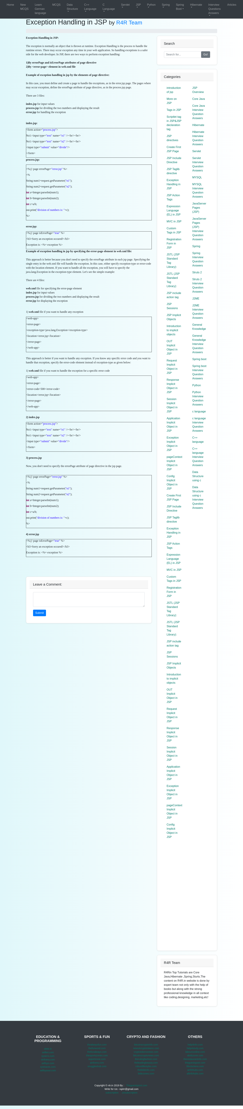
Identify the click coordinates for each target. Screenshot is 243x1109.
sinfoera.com (48, 1059)
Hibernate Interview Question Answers (198, 138)
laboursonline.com (195, 1051)
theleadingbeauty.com (146, 1062)
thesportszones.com (97, 1055)
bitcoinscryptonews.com (146, 1055)
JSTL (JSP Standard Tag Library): (173, 260)
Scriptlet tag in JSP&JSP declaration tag (174, 123)
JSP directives (172, 138)
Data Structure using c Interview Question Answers (198, 497)
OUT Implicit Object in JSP (172, 347)
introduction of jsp (174, 89)
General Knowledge (199, 326)
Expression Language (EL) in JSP (174, 210)
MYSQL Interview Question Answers (197, 190)
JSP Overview (198, 89)
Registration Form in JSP (174, 243)
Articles (231, 4)
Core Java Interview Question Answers (198, 112)
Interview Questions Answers (214, 8)
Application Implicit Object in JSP (173, 424)
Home (10, 4)
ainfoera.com (97, 1062)
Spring (166, 4)
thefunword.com (97, 1048)
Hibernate (196, 4)
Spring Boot (180, 6)
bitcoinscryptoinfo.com (146, 1044)
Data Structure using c (198, 476)
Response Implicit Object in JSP (173, 386)
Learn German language (40, 8)
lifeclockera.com (195, 1066)
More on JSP (172, 100)
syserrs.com (47, 1056)
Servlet (125, 4)
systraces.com (47, 1066)
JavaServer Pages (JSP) (199, 207)
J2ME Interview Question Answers (197, 311)
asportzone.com (97, 1059)
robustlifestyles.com (146, 1066)
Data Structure (72, 6)
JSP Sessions (172, 306)
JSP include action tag (174, 295)
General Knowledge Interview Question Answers (199, 344)
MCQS (56, 4)
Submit (39, 612)
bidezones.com (146, 1073)
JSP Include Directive (174, 160)
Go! (205, 54)
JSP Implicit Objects (174, 317)
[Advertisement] (88, 564)
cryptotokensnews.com (146, 1051)
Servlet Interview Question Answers (197, 164)
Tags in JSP (174, 109)
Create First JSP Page (174, 149)
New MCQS (24, 6)
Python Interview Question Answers (197, 398)
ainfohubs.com (195, 1070)
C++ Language (90, 6)
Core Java (198, 98)
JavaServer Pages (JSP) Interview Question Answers (199, 229)
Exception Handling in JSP (173, 184)
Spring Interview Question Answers (197, 259)
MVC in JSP (174, 221)
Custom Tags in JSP (174, 230)
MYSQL (197, 177)
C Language (109, 6)
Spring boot (199, 359)
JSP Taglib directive (173, 171)
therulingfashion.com (146, 1059)
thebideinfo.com (146, 1070)
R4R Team (129, 22)
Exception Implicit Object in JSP (173, 443)
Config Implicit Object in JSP (172, 482)
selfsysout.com (48, 1070)
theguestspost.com (195, 1062)
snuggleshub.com (96, 1066)
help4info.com (195, 1044)
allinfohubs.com (195, 1073)
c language (199, 411)
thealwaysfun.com (97, 1044)
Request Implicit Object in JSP (172, 366)
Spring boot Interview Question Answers (199, 372)
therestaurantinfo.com (195, 1059)
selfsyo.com (48, 1063)
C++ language (198, 439)
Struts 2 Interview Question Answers (197, 285)
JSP (138, 4)
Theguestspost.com (136, 1085)
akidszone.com (195, 1055)
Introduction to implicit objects (174, 330)
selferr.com (48, 1052)
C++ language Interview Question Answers (198, 457)
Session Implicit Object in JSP (172, 405)
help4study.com (195, 1048)
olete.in (48, 1048)
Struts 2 (197, 272)
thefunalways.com (97, 1051)
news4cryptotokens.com (146, 1048)
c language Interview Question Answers (199, 424)
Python (151, 4)
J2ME (195, 298)
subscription (112, 1092)
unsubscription (129, 1092)
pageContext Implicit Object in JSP (174, 463)
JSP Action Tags (173, 197)
